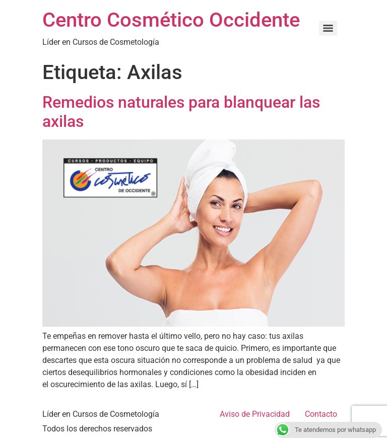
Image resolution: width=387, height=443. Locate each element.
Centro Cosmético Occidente (171, 20)
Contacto (321, 414)
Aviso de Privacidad (255, 414)
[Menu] (328, 28)
